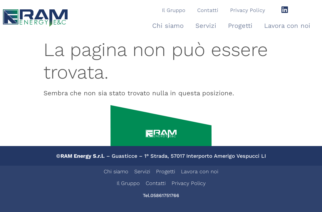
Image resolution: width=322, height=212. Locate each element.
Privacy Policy (247, 10)
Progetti (240, 25)
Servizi (205, 25)
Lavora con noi (287, 25)
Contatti (207, 10)
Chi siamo (168, 25)
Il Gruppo (173, 10)
